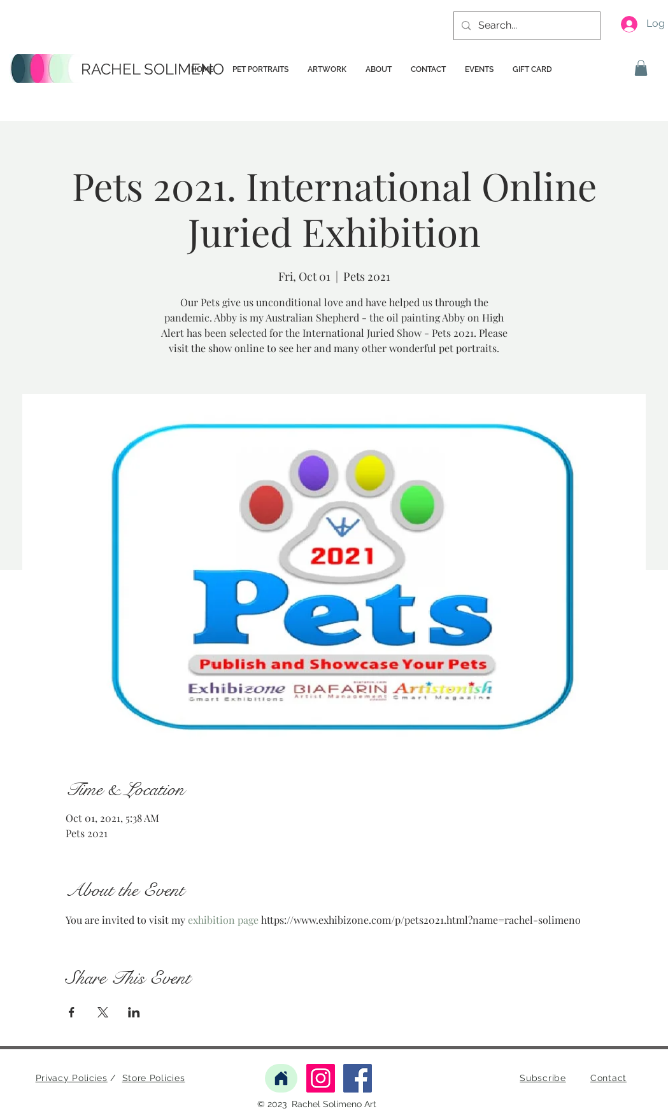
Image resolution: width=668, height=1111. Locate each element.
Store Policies (153, 1078)
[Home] (281, 1078)
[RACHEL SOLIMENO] (154, 69)
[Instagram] (320, 1078)
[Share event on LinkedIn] (134, 1012)
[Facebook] (357, 1078)
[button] (641, 68)
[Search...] (525, 25)
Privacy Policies (72, 1078)
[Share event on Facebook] (72, 1012)
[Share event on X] (103, 1012)
